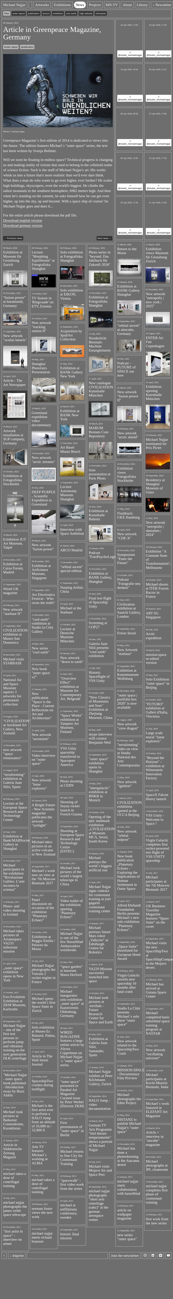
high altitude (86, 13)
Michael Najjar (14, 5)
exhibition (58, 13)
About (127, 5)
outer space (19, 13)
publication (33, 13)
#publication (27, 47)
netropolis (101, 13)
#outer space (11, 47)
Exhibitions (62, 5)
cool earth (71, 13)
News (80, 5)
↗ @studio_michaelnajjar (130, 53)
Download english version (22, 220)
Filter (6, 13)
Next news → (104, 238)
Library (142, 5)
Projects (95, 5)
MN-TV (112, 5)
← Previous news (13, 238)
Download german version (22, 225)
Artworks (42, 5)
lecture (46, 13)
